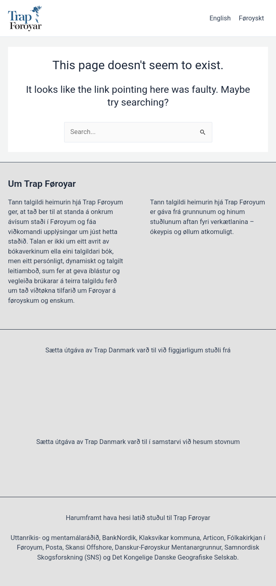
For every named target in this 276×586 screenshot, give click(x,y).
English (220, 18)
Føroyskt (251, 18)
